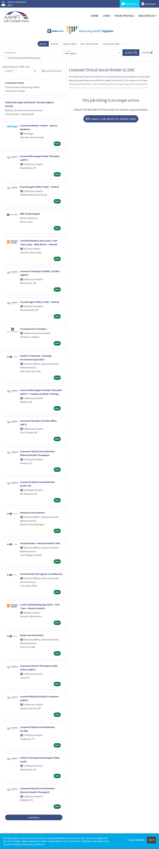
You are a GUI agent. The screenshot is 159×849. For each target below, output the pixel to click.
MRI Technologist (30, 213)
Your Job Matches (89, 43)
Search (43, 43)
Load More (33, 817)
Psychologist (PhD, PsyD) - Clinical (39, 186)
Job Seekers (130, 4)
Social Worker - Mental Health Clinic (40, 543)
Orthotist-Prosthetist (32, 512)
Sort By (8, 70)
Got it (151, 840)
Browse (55, 43)
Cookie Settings (136, 840)
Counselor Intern (14, 82)
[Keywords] (33, 52)
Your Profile (124, 15)
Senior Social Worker (31, 635)
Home (95, 15)
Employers (149, 4)
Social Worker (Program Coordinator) (41, 573)
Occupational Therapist (33, 328)
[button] (147, 52)
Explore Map (69, 43)
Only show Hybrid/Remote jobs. (24, 57)
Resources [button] (147, 15)
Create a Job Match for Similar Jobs (111, 119)
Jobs (106, 15)
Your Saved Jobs (111, 43)
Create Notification (52, 70)
